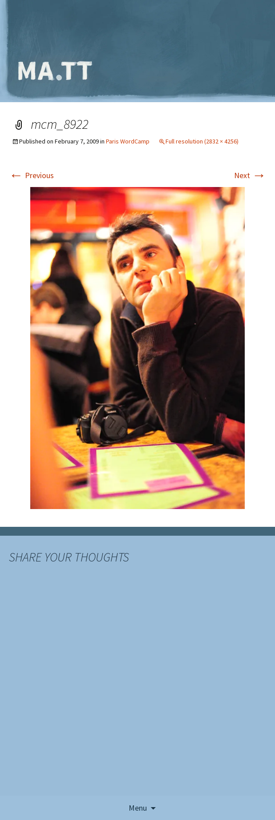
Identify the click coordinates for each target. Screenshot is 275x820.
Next (250, 175)
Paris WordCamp (128, 141)
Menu (138, 808)
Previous (31, 175)
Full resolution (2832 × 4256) (202, 141)
